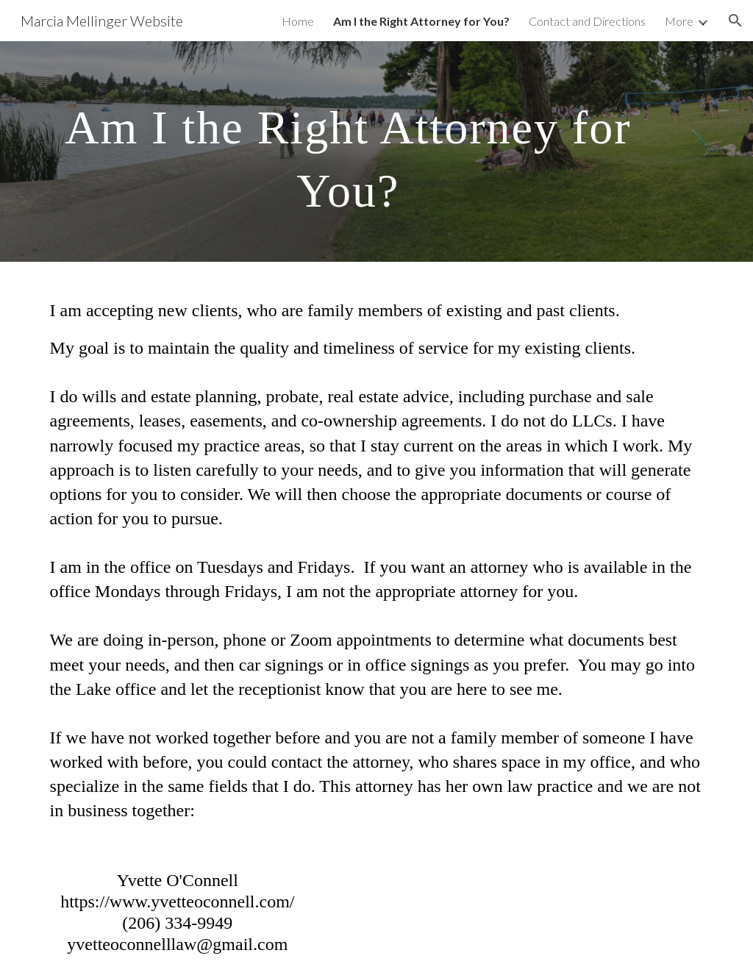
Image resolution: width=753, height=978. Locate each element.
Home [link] (298, 21)
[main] (348, 151)
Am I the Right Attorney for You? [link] (421, 21)
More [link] (679, 21)
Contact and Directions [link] (587, 21)
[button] (735, 20)
